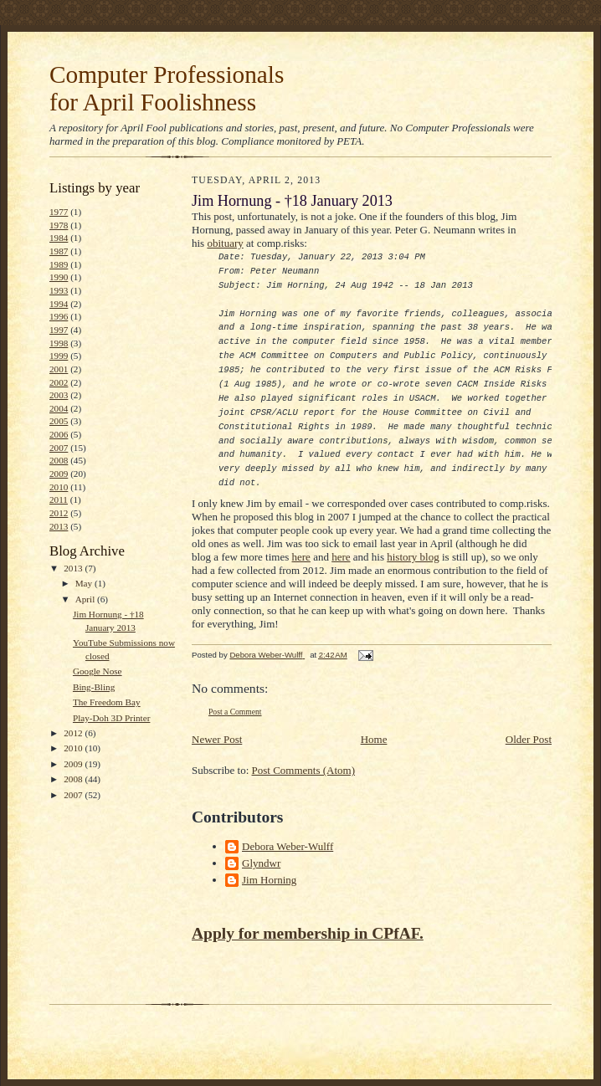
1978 (58, 225)
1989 (58, 264)
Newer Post (217, 739)
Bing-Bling (94, 687)
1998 (58, 343)
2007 (58, 448)
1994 (58, 304)
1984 (58, 238)
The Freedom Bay (107, 702)
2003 (58, 395)
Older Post (529, 739)
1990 (58, 277)
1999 (58, 356)
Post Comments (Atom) (304, 770)
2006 (58, 434)
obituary (225, 243)
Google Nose (97, 671)
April (86, 599)
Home (374, 739)
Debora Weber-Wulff (287, 846)
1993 (58, 290)
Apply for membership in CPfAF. (308, 933)
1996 (58, 316)
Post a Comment (235, 711)
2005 (58, 421)
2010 (58, 487)
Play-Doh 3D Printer (111, 718)
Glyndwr (261, 863)
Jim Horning (269, 879)
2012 (58, 513)
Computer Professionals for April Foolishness (166, 88)
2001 (58, 369)
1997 (58, 330)
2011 (58, 499)
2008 (58, 460)
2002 (58, 382)
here (301, 557)
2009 (58, 474)
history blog (413, 557)
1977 (58, 212)
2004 (58, 408)
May (85, 583)
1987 (58, 251)
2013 (58, 526)
